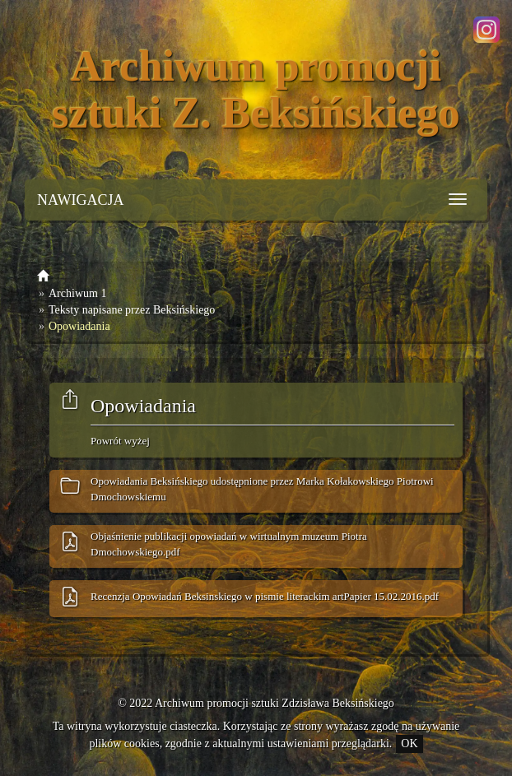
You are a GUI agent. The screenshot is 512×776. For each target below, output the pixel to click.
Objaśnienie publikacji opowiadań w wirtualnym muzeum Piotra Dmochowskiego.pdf (229, 544)
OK (409, 743)
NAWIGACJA (80, 200)
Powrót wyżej (120, 440)
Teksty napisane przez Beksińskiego (132, 310)
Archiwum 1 (77, 293)
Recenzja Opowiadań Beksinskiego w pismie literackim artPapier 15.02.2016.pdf (265, 596)
